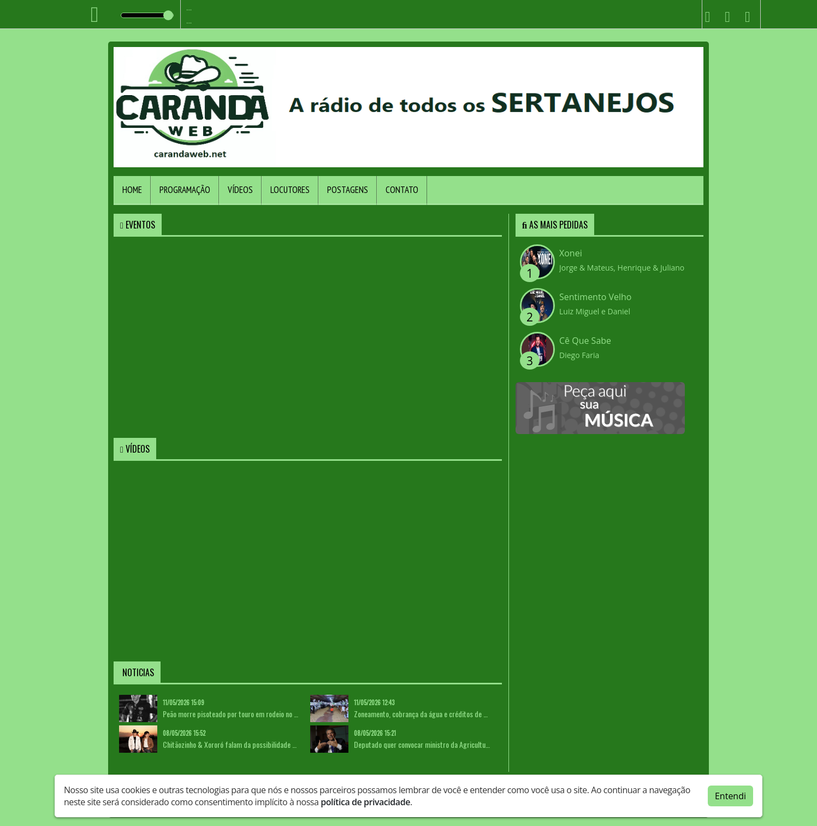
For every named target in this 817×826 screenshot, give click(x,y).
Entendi (730, 796)
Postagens (347, 190)
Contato (402, 190)
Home (132, 190)
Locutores (290, 190)
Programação (184, 190)
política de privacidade (365, 802)
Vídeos (240, 190)
